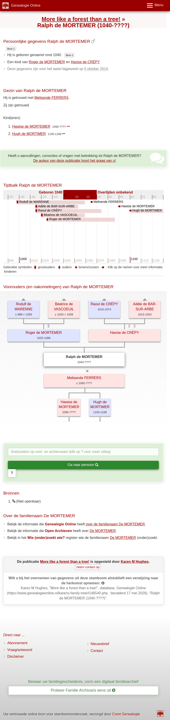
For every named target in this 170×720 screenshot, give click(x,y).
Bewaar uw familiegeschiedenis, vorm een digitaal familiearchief (83, 681)
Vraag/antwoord (19, 650)
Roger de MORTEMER (47, 62)
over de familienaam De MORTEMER (115, 524)
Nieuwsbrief (100, 644)
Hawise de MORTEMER (31, 126)
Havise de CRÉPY (85, 62)
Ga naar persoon (83, 465)
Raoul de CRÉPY (104, 304)
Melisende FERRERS (52, 98)
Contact (97, 651)
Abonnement (17, 643)
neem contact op (88, 567)
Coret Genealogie (126, 714)
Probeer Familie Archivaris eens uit (83, 690)
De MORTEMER (103, 531)
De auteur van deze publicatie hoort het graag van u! (74, 160)
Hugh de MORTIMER (29, 134)
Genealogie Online (26, 5)
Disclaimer (15, 656)
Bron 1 (11, 48)
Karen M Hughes (135, 561)
